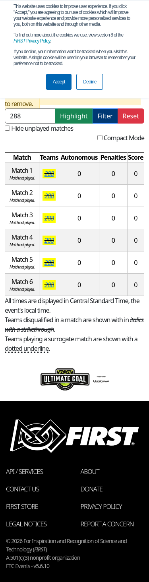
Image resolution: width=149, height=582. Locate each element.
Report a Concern (107, 524)
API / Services (24, 471)
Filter (105, 116)
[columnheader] (22, 157)
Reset (131, 116)
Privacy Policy (32, 41)
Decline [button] (89, 82)
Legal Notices (26, 524)
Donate (92, 489)
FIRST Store (22, 506)
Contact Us (22, 489)
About (90, 471)
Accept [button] (59, 82)
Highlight (73, 116)
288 (49, 173)
